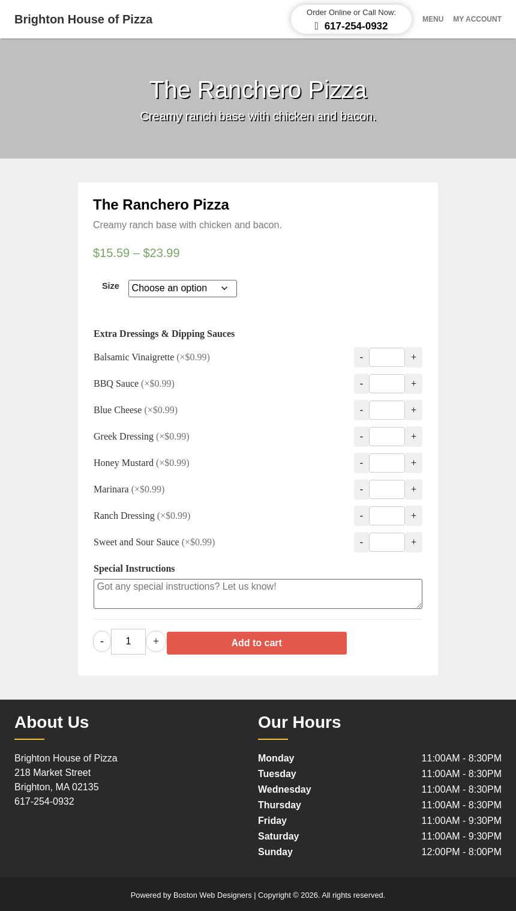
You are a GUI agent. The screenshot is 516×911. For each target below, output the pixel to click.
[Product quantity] (128, 640)
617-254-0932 (44, 798)
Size (110, 286)
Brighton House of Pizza (83, 19)
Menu (432, 19)
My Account (477, 19)
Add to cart (284, 640)
